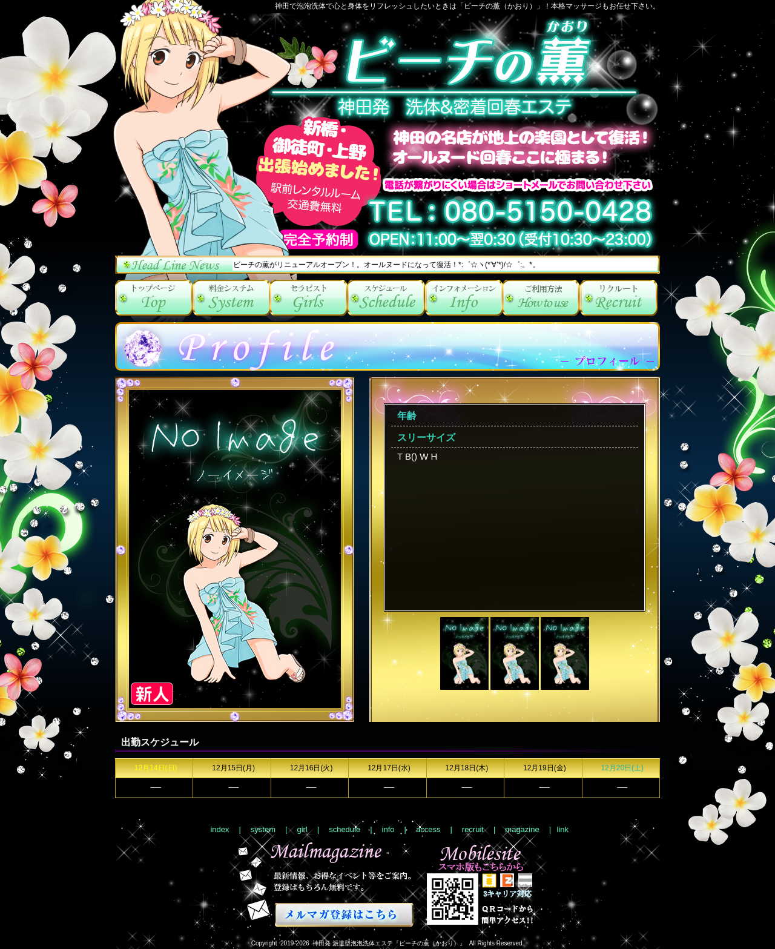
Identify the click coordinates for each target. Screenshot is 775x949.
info (464, 298)
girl (309, 298)
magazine (522, 829)
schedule (386, 298)
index (154, 298)
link (563, 829)
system (231, 298)
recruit (619, 298)
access (541, 298)
